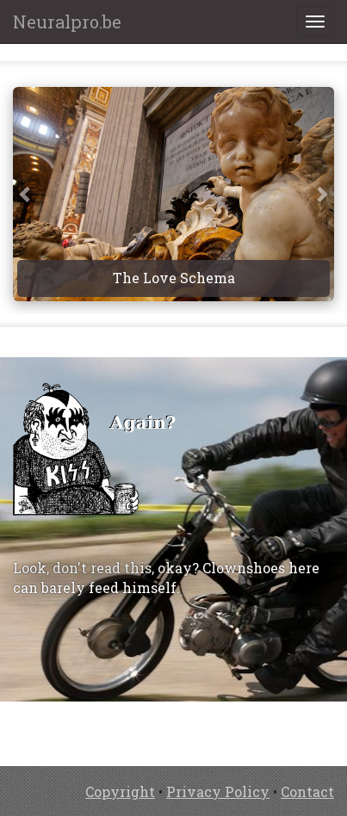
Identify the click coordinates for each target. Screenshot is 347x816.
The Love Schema (174, 278)
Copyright (120, 791)
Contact (307, 791)
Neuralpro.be (67, 21)
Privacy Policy (218, 791)
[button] (26, 194)
